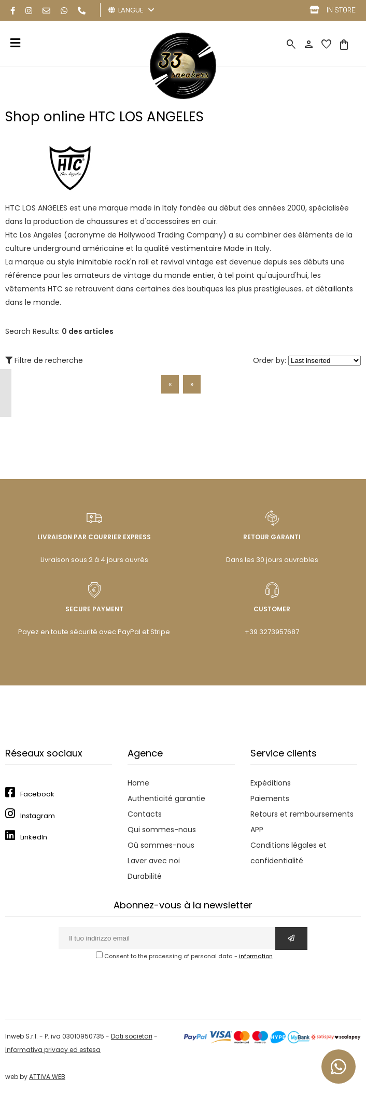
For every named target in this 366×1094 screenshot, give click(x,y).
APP (256, 829)
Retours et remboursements (302, 814)
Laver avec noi (154, 860)
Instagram (37, 816)
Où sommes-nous (161, 845)
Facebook (37, 794)
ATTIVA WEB (47, 1076)
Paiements (269, 798)
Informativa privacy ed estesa (53, 1049)
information (256, 956)
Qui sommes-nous (162, 829)
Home (138, 783)
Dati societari (131, 1036)
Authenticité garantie (166, 798)
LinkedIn (33, 837)
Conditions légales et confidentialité (288, 853)
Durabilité (145, 876)
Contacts (145, 814)
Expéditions (270, 783)
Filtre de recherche (44, 360)
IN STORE (341, 9)
